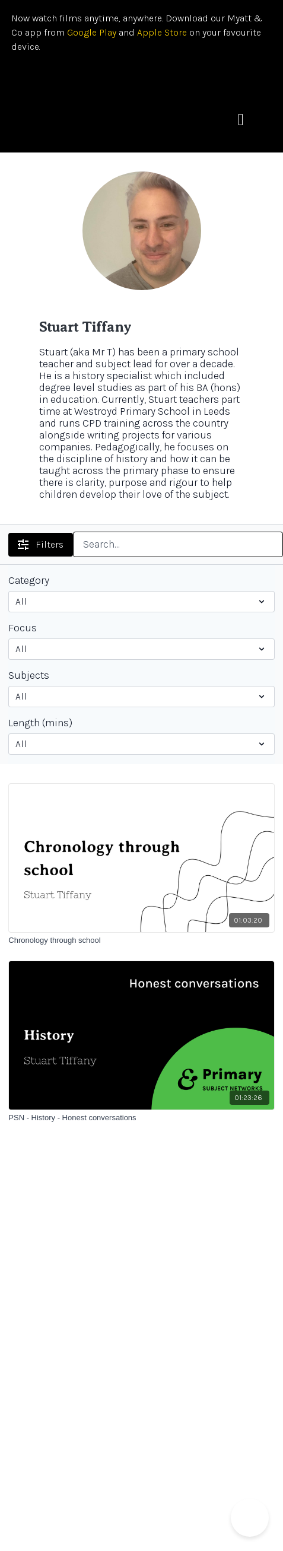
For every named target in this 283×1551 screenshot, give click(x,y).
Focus (22, 628)
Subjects (28, 675)
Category (28, 580)
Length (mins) (40, 723)
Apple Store (162, 32)
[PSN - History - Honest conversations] (141, 1118)
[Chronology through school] (141, 940)
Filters (40, 544)
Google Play (90, 32)
